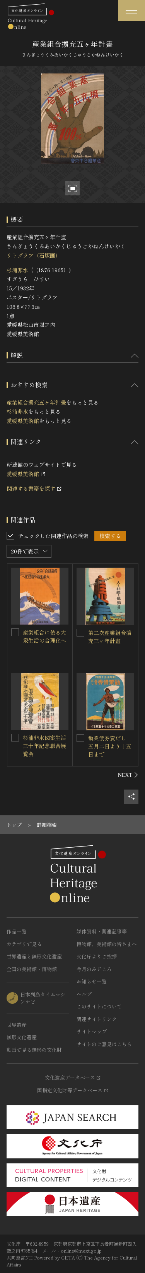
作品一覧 (17, 931)
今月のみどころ (94, 969)
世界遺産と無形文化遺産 (34, 956)
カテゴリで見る (24, 944)
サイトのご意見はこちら (104, 1044)
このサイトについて (99, 1006)
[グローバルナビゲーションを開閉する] (131, 10)
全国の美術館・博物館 (32, 969)
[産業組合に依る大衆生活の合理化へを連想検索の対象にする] (15, 632)
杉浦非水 (17, 270)
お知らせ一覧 (92, 981)
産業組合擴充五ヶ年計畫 (36, 402)
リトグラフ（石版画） (34, 255)
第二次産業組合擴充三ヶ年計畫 (109, 637)
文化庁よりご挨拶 (97, 956)
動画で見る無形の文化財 (34, 1049)
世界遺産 (17, 1024)
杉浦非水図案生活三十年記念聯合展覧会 (44, 746)
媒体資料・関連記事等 (102, 931)
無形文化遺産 (22, 1037)
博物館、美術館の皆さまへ (107, 944)
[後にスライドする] (128, 775)
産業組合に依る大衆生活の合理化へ (44, 636)
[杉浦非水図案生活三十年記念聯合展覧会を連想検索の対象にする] (15, 737)
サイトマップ (92, 1031)
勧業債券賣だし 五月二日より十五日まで (109, 746)
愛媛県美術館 (23, 421)
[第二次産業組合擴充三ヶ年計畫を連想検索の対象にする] (80, 632)
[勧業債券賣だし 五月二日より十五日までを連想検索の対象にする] (80, 738)
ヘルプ (84, 994)
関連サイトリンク (97, 1019)
